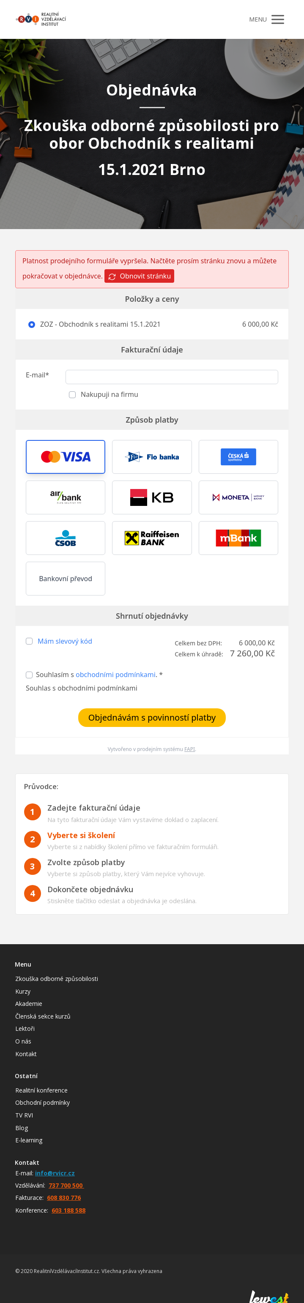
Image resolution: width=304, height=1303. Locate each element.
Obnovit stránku (139, 276)
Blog (21, 1128)
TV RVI (24, 1115)
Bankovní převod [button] (65, 578)
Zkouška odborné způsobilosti (56, 979)
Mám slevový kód (65, 641)
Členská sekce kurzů (43, 1016)
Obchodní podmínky (42, 1102)
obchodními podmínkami (116, 674)
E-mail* (37, 375)
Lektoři (25, 1028)
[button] (65, 457)
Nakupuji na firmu (108, 394)
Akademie (28, 1004)
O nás (23, 1041)
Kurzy (22, 991)
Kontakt (26, 1054)
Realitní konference (41, 1090)
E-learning (28, 1140)
